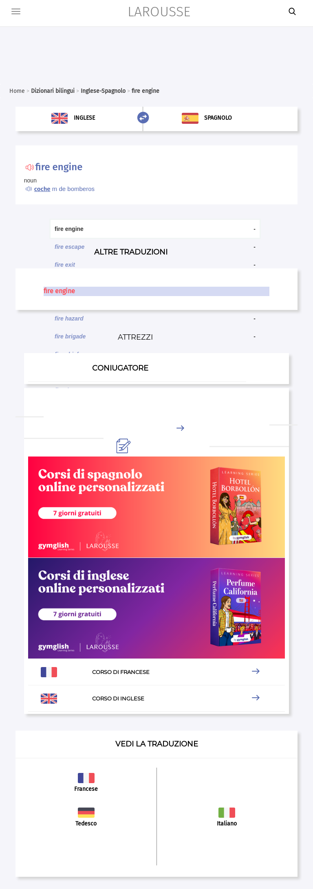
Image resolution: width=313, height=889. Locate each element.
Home (17, 91)
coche (42, 189)
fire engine (59, 291)
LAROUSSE (159, 11)
